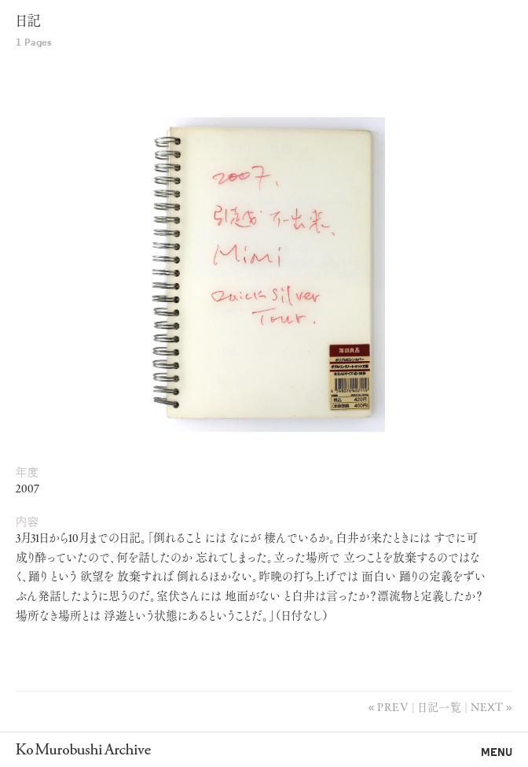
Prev (393, 706)
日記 (28, 22)
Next (487, 706)
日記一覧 (439, 706)
